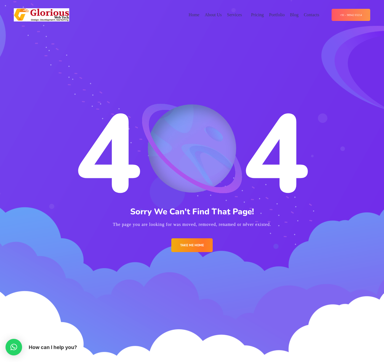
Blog (294, 14)
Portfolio (277, 14)
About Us (213, 14)
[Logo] (41, 14)
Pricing (257, 14)
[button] (14, 347)
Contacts (311, 14)
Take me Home (192, 245)
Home (194, 14)
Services (234, 14)
